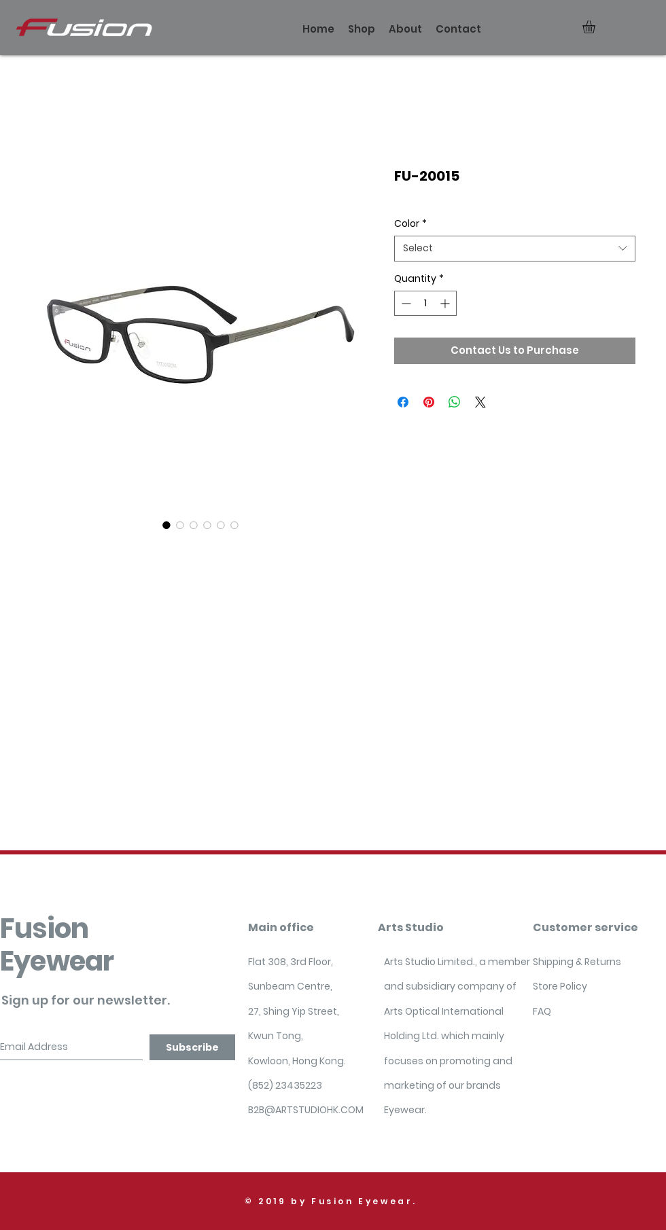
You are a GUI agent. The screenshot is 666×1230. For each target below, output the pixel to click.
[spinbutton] (425, 303)
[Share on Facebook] (403, 402)
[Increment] (446, 303)
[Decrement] (404, 303)
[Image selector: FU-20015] (166, 525)
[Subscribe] (192, 1047)
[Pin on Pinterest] (429, 402)
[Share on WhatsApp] (454, 402)
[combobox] (514, 248)
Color (410, 223)
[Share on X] (480, 402)
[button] (596, 26)
